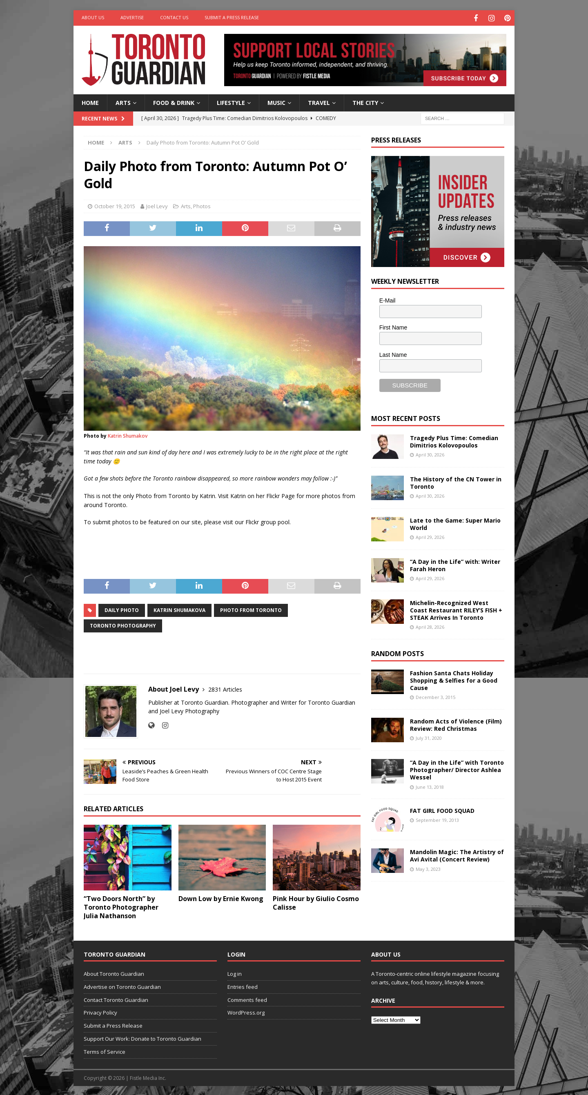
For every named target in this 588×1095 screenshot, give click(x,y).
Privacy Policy (100, 1011)
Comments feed (247, 998)
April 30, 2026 (430, 453)
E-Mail (387, 299)
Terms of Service (104, 1050)
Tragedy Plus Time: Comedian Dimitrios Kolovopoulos (454, 440)
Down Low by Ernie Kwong (220, 897)
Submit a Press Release (232, 17)
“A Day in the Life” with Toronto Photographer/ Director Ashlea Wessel (457, 768)
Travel (319, 101)
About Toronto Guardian (114, 972)
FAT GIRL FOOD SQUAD (442, 809)
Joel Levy (157, 205)
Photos (202, 205)
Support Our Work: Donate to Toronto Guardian (142, 1037)
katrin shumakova (179, 608)
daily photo (122, 608)
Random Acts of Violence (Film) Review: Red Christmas (456, 723)
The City (365, 101)
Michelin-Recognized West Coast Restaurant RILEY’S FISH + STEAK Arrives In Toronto (456, 609)
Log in (234, 972)
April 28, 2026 (430, 626)
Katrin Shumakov (127, 434)
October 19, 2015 (114, 205)
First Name (393, 326)
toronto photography (123, 624)
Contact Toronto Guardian (116, 998)
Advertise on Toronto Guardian (122, 985)
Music (276, 101)
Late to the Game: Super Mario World (455, 522)
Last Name (393, 353)
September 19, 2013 (437, 819)
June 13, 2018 (430, 786)
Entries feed (242, 985)
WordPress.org (246, 1011)
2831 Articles (225, 688)
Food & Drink (173, 101)
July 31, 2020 (429, 737)
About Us (93, 17)
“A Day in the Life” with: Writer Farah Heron (455, 564)
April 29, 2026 (430, 536)
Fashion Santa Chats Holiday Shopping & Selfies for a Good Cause (453, 679)
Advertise (132, 17)
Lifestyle (231, 101)
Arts (123, 101)
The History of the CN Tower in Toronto (455, 481)
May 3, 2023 (428, 868)
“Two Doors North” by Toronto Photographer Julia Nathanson (121, 906)
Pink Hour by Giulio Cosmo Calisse (316, 902)
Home (90, 101)
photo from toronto (251, 608)
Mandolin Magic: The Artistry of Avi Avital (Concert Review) (457, 854)
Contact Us (174, 17)
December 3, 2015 (435, 696)
